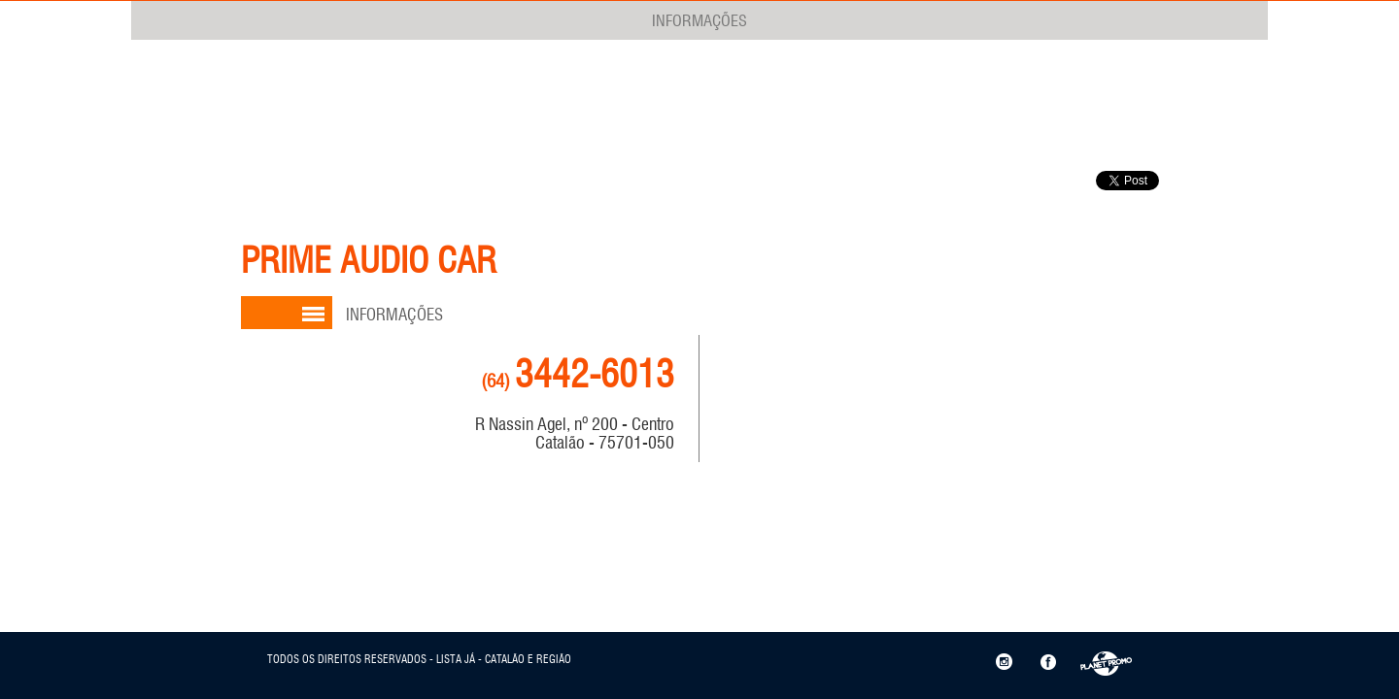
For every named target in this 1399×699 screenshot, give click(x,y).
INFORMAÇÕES (699, 20)
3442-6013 (577, 374)
